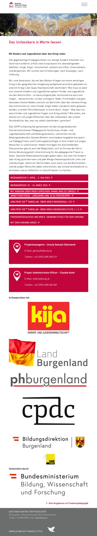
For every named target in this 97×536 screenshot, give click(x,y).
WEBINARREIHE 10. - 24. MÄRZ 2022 (29, 185)
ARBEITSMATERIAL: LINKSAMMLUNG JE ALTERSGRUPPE (40, 195)
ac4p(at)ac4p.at (41, 518)
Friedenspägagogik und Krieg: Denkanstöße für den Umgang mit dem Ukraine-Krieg (47, 219)
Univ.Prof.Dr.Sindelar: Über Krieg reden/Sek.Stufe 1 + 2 (44, 209)
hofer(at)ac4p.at (41, 278)
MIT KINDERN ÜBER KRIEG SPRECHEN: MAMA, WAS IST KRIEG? (43, 191)
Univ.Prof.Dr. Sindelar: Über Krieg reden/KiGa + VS (41, 201)
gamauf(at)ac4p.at (42, 250)
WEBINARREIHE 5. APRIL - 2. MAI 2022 (30, 177)
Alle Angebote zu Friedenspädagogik (68, 503)
